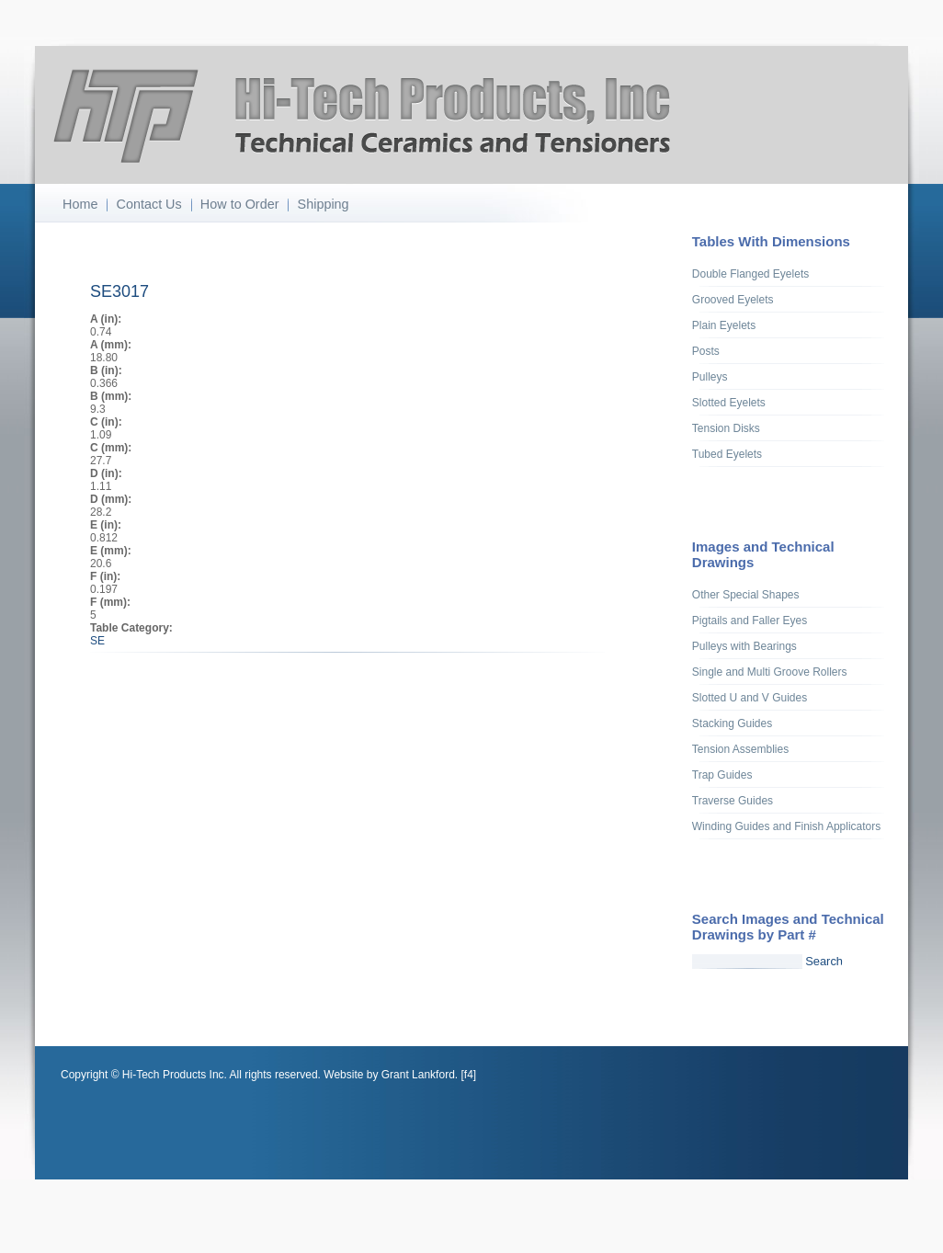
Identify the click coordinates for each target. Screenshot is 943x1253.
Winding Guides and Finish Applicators (786, 826)
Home (79, 204)
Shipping (323, 204)
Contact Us (149, 204)
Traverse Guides (732, 800)
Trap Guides (722, 775)
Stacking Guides (732, 723)
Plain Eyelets (724, 325)
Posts (706, 351)
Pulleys (710, 376)
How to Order (239, 204)
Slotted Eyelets (729, 402)
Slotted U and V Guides (749, 697)
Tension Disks (726, 428)
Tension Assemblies (740, 749)
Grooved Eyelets (733, 299)
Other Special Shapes (746, 594)
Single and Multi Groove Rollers (769, 672)
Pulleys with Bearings (744, 646)
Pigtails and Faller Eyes (749, 620)
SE (97, 640)
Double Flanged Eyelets (750, 274)
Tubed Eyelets (727, 454)
